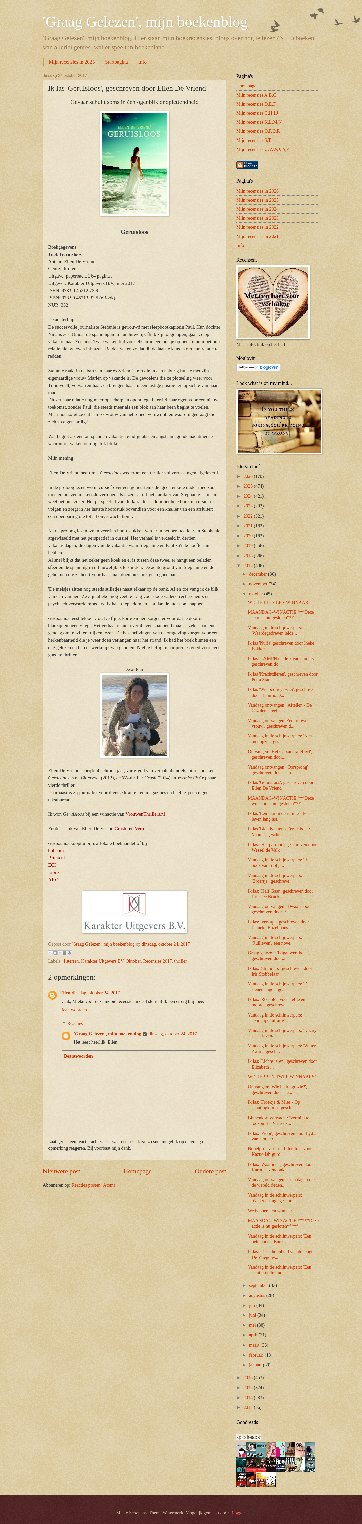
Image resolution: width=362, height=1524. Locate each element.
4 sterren (71, 961)
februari (257, 1355)
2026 (248, 476)
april (254, 1334)
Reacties (75, 1023)
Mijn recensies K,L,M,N (259, 122)
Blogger (237, 1512)
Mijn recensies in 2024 (257, 209)
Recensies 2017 (157, 961)
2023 (248, 506)
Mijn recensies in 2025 (72, 62)
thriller (180, 961)
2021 (248, 525)
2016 (248, 1377)
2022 (248, 516)
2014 (248, 1397)
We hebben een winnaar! (271, 1210)
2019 (248, 545)
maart (255, 1345)
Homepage (137, 1171)
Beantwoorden (73, 1009)
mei (253, 1325)
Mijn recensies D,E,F (256, 104)
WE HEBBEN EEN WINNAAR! (279, 602)
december (258, 574)
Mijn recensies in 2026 (257, 191)
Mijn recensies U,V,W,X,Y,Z (262, 149)
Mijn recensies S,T (253, 140)
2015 (248, 1387)
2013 (248, 1407)
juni (253, 1315)
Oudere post (210, 1171)
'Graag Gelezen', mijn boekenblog (145, 21)
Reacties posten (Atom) (93, 1185)
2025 (248, 486)
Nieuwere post (61, 1171)
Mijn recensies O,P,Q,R (258, 131)
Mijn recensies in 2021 (257, 236)
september (259, 1285)
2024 (248, 496)
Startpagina (116, 62)
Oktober (133, 961)
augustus (257, 1295)
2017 (248, 565)
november (259, 583)
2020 (248, 535)
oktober (256, 593)
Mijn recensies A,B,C (256, 95)
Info (142, 62)
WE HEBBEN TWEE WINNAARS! (282, 1076)
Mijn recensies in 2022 (257, 227)
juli (252, 1305)
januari (256, 1364)
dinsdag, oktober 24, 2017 (96, 992)
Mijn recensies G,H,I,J (257, 113)
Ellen (65, 992)
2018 (248, 555)
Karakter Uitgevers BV (102, 961)
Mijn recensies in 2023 (257, 218)
